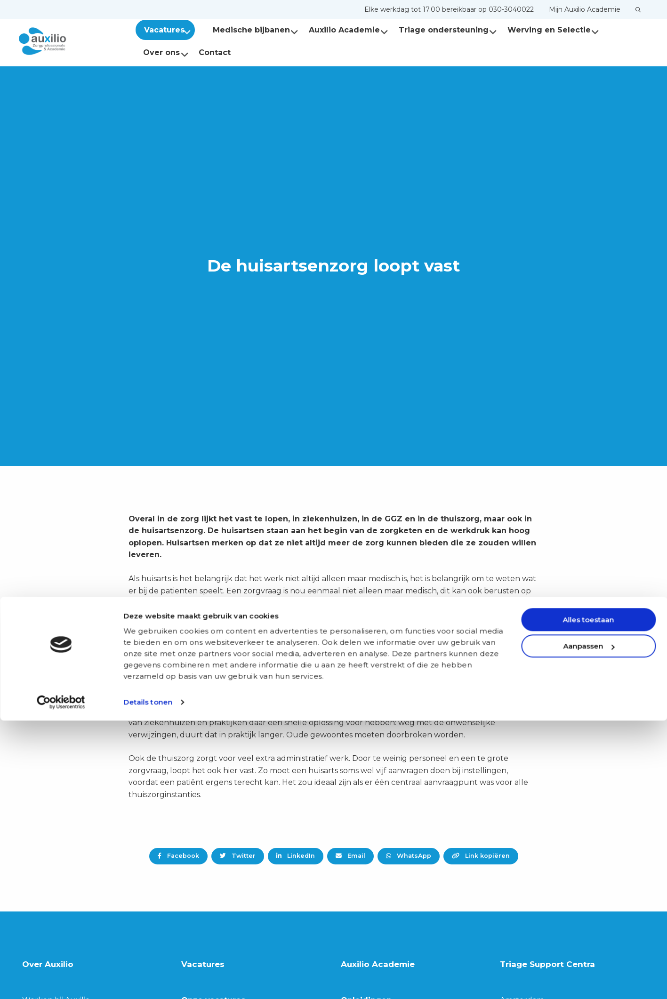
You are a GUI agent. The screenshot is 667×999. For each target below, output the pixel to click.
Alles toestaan (588, 898)
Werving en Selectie (545, 29)
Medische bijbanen (247, 29)
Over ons (165, 52)
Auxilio (66, 41)
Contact (215, 52)
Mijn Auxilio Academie (584, 9)
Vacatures (168, 29)
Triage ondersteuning (439, 29)
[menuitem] (449, 9)
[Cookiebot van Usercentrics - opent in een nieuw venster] (61, 981)
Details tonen (147, 980)
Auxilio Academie (340, 29)
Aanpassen (588, 924)
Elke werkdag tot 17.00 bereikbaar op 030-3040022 (449, 9)
